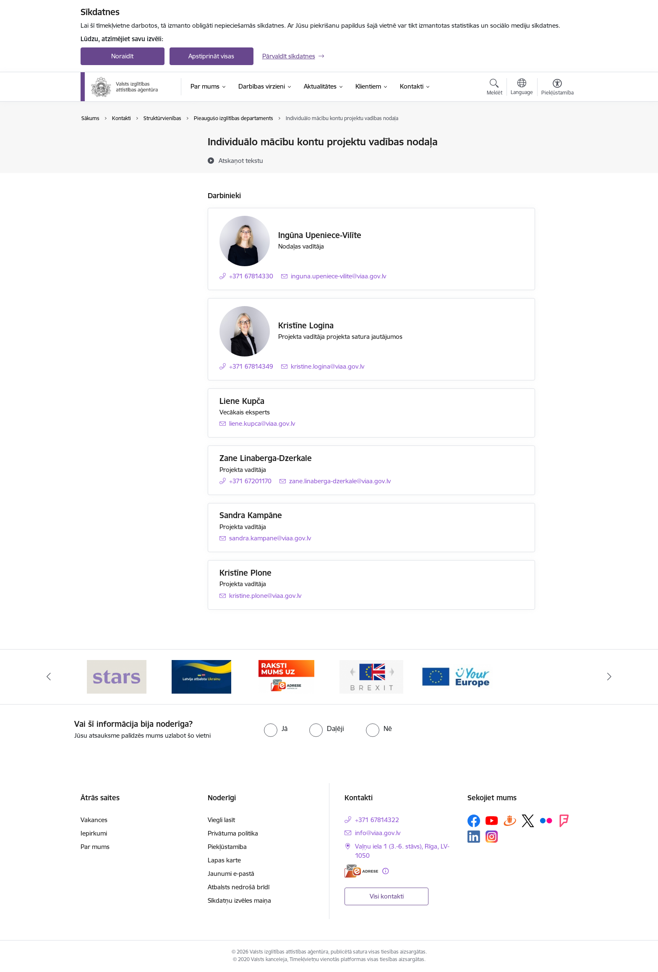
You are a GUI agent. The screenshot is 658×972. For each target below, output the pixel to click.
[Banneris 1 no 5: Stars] (116, 676)
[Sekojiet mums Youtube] (492, 820)
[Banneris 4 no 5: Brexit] (371, 676)
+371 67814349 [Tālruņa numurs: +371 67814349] (251, 366)
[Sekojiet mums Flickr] (546, 820)
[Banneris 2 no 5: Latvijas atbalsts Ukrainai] (201, 676)
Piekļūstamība (227, 847)
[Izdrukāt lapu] (557, 138)
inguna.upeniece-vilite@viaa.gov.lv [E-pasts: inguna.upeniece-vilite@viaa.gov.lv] (338, 276)
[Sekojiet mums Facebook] (473, 821)
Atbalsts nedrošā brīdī (238, 887)
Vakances (94, 820)
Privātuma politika (233, 833)
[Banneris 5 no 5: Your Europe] (456, 676)
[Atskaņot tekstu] (241, 160)
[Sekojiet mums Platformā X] (528, 821)
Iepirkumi (94, 833)
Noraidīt (122, 56)
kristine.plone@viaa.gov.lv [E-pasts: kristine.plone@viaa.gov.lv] (265, 596)
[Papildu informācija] (385, 871)
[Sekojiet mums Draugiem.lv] (510, 820)
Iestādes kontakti (113, 143)
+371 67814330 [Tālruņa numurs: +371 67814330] (251, 276)
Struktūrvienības (112, 172)
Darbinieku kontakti (117, 157)
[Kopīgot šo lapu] (557, 159)
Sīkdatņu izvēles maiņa (239, 900)
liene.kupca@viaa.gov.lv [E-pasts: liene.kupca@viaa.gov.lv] (262, 423)
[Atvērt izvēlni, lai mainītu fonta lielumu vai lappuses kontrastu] (557, 88)
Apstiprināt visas (211, 56)
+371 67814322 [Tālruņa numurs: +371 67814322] (377, 820)
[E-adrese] (361, 871)
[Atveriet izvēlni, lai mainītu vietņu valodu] (522, 87)
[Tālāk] (609, 677)
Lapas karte (224, 860)
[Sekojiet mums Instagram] (492, 837)
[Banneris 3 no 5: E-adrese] (286, 676)
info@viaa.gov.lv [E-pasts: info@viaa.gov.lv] (377, 833)
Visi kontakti (387, 896)
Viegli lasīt (221, 820)
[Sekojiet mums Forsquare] (564, 821)
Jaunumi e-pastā (231, 874)
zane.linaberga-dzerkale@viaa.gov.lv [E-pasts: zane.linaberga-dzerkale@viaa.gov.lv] (340, 481)
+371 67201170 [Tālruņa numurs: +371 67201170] (250, 481)
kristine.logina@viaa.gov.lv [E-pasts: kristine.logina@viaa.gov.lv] (327, 366)
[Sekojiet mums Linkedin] (473, 837)
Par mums (95, 847)
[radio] (275, 728)
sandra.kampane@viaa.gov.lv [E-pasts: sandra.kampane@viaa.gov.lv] (270, 538)
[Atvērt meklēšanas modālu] (495, 88)
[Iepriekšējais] (48, 677)
